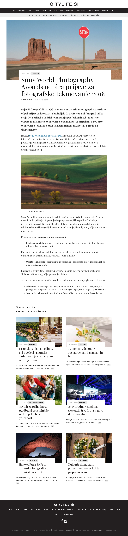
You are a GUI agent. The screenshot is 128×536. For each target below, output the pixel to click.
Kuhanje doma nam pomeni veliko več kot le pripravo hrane (83, 468)
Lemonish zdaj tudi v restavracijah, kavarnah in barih (85, 352)
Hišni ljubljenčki (90, 15)
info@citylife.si (110, 530)
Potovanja (34, 15)
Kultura (105, 11)
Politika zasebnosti (82, 530)
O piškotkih (97, 530)
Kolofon (69, 530)
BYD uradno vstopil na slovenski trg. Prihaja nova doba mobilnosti (85, 410)
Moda (30, 11)
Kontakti (58, 514)
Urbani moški (93, 11)
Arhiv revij (69, 514)
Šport (74, 15)
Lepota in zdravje (43, 11)
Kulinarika (58, 11)
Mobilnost (80, 11)
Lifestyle (21, 11)
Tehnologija (50, 15)
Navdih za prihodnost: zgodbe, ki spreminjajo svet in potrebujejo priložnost (34, 412)
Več (52, 368)
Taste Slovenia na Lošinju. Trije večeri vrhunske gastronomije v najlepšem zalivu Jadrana (36, 354)
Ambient (69, 11)
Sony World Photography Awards (45, 135)
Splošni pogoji (58, 530)
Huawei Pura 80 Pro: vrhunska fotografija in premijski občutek (34, 468)
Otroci (64, 15)
